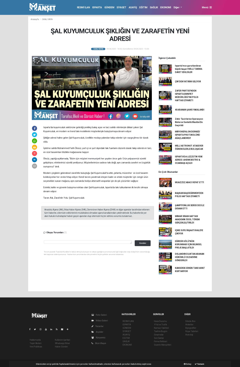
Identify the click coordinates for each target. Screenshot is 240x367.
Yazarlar (98, 326)
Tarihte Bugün (160, 331)
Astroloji (189, 334)
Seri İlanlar (159, 338)
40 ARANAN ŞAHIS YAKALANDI (189, 109)
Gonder (142, 243)
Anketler (189, 324)
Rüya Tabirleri (191, 331)
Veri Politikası (36, 346)
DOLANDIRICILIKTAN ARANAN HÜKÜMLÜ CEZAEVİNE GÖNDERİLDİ (189, 257)
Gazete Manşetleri (162, 345)
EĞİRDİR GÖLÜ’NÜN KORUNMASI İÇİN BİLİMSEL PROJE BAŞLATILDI (188, 244)
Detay (187, 364)
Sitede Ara (190, 321)
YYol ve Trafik (160, 324)
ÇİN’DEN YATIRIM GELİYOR (188, 81)
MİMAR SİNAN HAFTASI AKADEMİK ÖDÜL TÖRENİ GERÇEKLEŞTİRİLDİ (187, 219)
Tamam (199, 364)
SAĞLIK (154, 7)
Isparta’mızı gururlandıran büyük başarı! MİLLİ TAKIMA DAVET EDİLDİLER (188, 69)
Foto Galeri (99, 315)
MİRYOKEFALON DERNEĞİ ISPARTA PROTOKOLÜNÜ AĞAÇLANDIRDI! (187, 134)
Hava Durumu (160, 321)
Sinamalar (159, 334)
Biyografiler (190, 328)
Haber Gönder (61, 346)
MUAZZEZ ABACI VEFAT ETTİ (189, 182)
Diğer (177, 7)
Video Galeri (100, 320)
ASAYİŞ (133, 7)
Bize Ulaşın (99, 343)
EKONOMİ (165, 7)
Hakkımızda (35, 340)
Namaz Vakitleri (161, 328)
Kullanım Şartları (62, 340)
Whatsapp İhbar (62, 343)
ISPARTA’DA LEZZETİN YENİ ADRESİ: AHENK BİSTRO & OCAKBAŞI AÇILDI (188, 159)
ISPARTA (97, 7)
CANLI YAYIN (47, 19)
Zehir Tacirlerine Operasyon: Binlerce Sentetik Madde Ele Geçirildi (189, 122)
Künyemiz (98, 337)
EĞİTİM (143, 7)
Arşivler (97, 332)
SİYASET (121, 7)
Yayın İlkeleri (35, 343)
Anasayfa (35, 19)
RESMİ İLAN (83, 7)
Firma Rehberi (160, 341)
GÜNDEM (109, 7)
